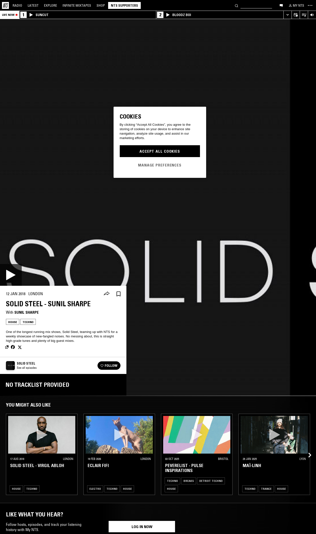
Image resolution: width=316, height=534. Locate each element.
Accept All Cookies (159, 151)
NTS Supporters (124, 5)
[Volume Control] (312, 15)
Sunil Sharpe (26, 312)
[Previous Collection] (306, 449)
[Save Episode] (118, 294)
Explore (50, 5)
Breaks (188, 481)
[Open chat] (281, 5)
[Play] (11, 275)
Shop (101, 5)
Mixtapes (76, 5)
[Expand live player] (287, 15)
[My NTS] (296, 5)
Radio (17, 5)
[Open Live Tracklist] (304, 15)
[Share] (107, 294)
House (12, 322)
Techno (28, 322)
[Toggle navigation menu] (310, 5)
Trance (266, 489)
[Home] (5, 5)
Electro (95, 489)
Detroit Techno (211, 481)
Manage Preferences (159, 165)
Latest (33, 5)
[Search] (236, 5)
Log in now (142, 526)
